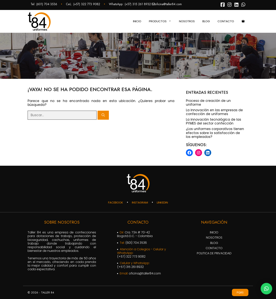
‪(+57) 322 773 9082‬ (86, 4)
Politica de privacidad (214, 253)
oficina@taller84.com (168, 4)
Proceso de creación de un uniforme (208, 102)
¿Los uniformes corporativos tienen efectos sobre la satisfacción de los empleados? (215, 133)
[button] (266, 288)
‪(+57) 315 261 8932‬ (138, 4)
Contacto (226, 21)
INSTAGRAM (140, 202)
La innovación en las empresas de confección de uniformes (214, 112)
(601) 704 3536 (46, 4)
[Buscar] (103, 115)
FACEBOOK (115, 202)
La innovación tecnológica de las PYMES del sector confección (213, 121)
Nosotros (187, 21)
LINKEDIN (162, 202)
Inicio (137, 21)
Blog (206, 21)
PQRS (240, 292)
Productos (162, 21)
